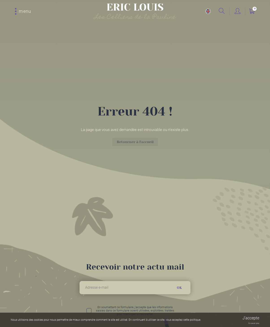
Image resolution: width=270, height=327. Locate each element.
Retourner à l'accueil (135, 142)
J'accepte (250, 318)
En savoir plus (253, 323)
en (208, 11)
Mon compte (237, 11)
